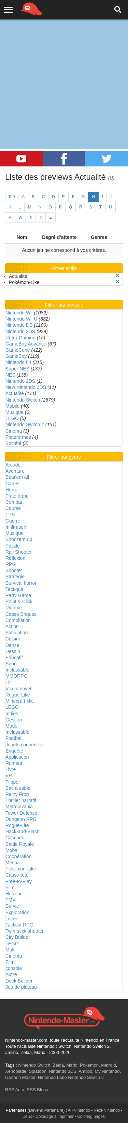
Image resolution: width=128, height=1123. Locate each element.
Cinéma (13, 431)
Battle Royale (19, 844)
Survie (12, 906)
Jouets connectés (24, 744)
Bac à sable (17, 788)
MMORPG (16, 676)
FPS (10, 514)
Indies (11, 713)
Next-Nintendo (107, 1110)
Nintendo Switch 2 (24, 424)
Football (14, 738)
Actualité (14, 393)
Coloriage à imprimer (54, 1116)
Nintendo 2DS (20, 381)
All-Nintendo (79, 1110)
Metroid (108, 1065)
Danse (12, 645)
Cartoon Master (20, 1077)
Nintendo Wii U (21, 319)
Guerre (12, 521)
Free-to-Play (18, 881)
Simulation (16, 632)
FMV (10, 900)
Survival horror (21, 583)
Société (13, 443)
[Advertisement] (64, 67)
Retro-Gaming (20, 337)
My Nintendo (107, 1071)
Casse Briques (21, 614)
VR (8, 775)
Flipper (12, 782)
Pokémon (89, 1065)
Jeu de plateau (21, 987)
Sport (11, 663)
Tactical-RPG (19, 925)
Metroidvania (19, 806)
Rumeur (14, 763)
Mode (11, 726)
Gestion (13, 719)
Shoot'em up (18, 539)
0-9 (12, 196)
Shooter (13, 570)
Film (9, 887)
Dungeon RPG (21, 819)
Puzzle (12, 546)
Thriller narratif (20, 800)
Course (13, 508)
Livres (11, 918)
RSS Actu (14, 1089)
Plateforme (17, 496)
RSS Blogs (37, 1089)
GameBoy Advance (25, 344)
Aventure (15, 471)
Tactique (14, 589)
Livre (10, 769)
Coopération (18, 856)
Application (17, 757)
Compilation (18, 620)
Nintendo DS (18, 325)
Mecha (12, 862)
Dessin (12, 651)
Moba (11, 850)
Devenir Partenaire (46, 1110)
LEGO (12, 418)
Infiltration (15, 527)
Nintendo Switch (22, 400)
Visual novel (18, 688)
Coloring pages (91, 1116)
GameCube (17, 350)
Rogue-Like (17, 695)
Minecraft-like (19, 701)
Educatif (14, 657)
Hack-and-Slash (22, 831)
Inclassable (17, 670)
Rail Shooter (18, 552)
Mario (71, 1065)
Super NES (17, 368)
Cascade (14, 837)
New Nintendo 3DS (25, 387)
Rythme (13, 607)
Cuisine (13, 638)
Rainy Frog (17, 794)
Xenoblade (15, 1071)
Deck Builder (18, 981)
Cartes (12, 483)
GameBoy (16, 356)
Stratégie (15, 576)
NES (10, 375)
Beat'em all (17, 477)
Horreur (13, 893)
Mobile (12, 406)
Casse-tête (17, 875)
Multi (10, 949)
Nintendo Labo (52, 1077)
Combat (13, 502)
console (13, 968)
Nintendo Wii (18, 312)
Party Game (18, 595)
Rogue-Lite (17, 825)
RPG (10, 564)
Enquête (14, 751)
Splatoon (37, 1071)
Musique (14, 412)
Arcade (12, 465)
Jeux (27, 1116)
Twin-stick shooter (24, 931)
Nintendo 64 (18, 362)
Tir (8, 682)
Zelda (58, 1065)
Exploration (17, 912)
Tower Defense (21, 813)
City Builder (17, 937)
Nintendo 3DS (20, 331)
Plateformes (18, 437)
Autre (11, 974)
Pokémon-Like (20, 868)
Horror (12, 489)
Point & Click (18, 601)
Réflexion (15, 558)
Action (12, 626)
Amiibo (85, 1071)
